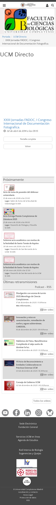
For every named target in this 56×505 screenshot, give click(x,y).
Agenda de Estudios (28, 440)
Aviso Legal (28, 495)
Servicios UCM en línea (28, 436)
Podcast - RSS (43, 287)
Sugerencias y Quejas (30, 453)
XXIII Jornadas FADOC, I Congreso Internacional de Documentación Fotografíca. (27, 123)
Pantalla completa (28, 139)
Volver (28, 146)
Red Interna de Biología (31, 450)
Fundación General (28, 427)
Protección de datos (28, 498)
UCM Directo (20, 36)
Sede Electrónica (28, 423)
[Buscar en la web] (52, 5)
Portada (6, 36)
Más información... (24, 306)
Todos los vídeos (41, 401)
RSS (28, 500)
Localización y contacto (28, 492)
